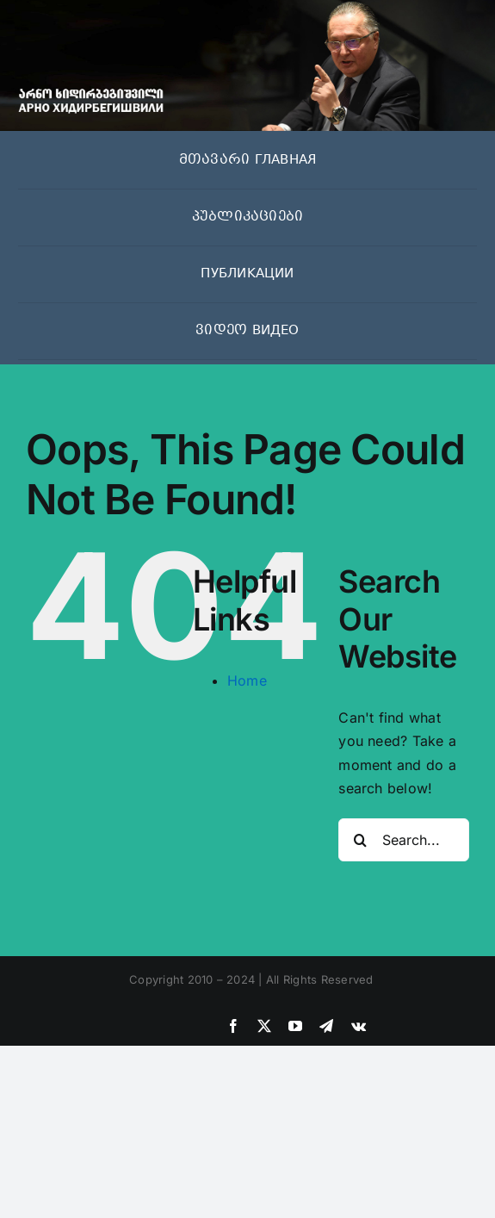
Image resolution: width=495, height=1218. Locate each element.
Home (247, 680)
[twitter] (264, 1026)
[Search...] (403, 839)
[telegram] (326, 1026)
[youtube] (295, 1026)
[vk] (358, 1026)
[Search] (359, 839)
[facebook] (233, 1026)
